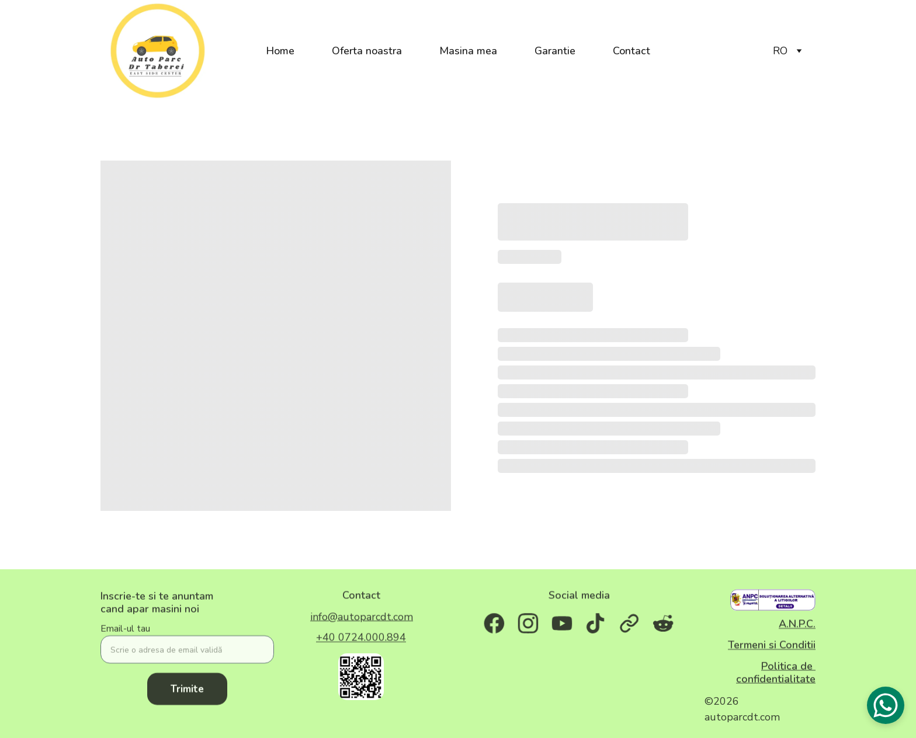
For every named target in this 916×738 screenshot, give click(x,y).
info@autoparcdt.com (361, 618)
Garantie (555, 51)
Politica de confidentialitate (776, 674)
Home (280, 51)
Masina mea (468, 51)
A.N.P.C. (797, 625)
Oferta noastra (367, 51)
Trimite (187, 697)
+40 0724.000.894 (361, 639)
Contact (631, 51)
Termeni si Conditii (772, 646)
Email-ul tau (125, 636)
